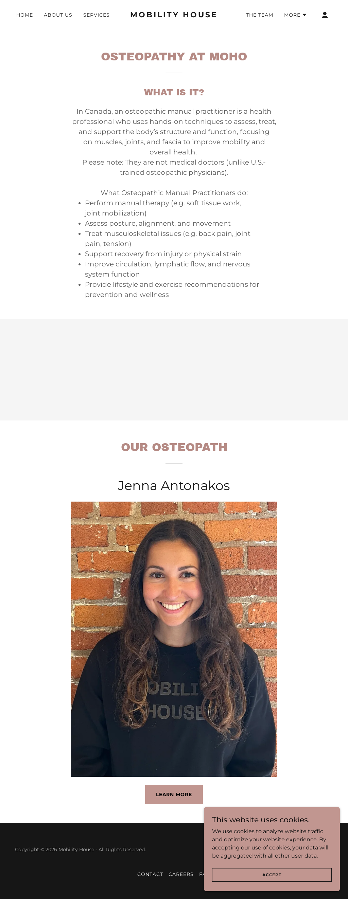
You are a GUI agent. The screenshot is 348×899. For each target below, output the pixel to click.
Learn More (174, 794)
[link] (173, 15)
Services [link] (96, 15)
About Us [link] (58, 15)
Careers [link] (181, 874)
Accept (271, 874)
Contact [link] (150, 874)
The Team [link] (259, 15)
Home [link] (24, 15)
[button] (295, 15)
